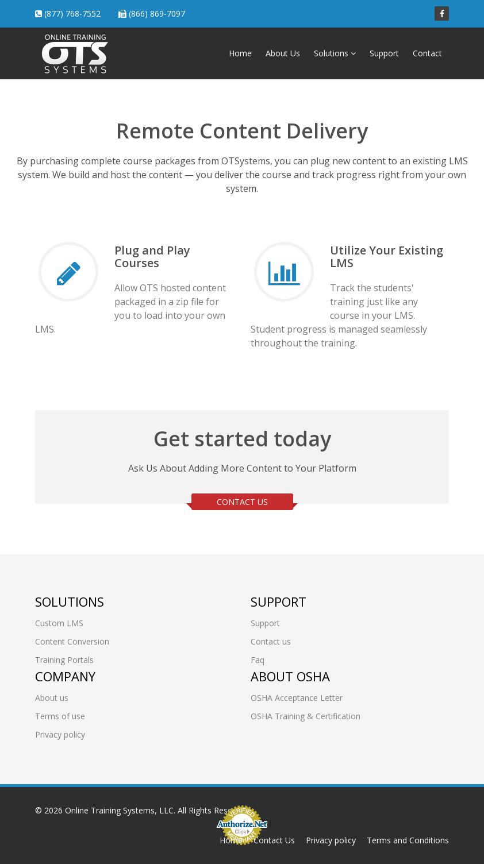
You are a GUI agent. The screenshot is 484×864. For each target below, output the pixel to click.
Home (240, 53)
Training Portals (64, 659)
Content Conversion (72, 641)
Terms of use (60, 716)
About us (51, 697)
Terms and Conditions (408, 840)
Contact (427, 53)
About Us (283, 53)
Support (384, 53)
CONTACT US (242, 501)
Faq (257, 659)
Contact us (271, 641)
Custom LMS (59, 623)
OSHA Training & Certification (305, 716)
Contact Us (274, 840)
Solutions (335, 53)
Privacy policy (60, 734)
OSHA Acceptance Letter (297, 697)
